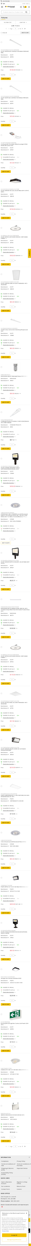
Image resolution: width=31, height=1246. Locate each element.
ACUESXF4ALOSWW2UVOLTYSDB (10, 466)
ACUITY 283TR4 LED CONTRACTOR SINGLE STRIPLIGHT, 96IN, (15, 52)
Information (15, 1157)
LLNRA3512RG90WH (6, 840)
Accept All (14, 1235)
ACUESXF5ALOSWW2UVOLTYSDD (10, 560)
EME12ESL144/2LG (5, 1113)
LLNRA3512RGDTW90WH (7, 512)
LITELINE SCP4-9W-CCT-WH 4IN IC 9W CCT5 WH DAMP (15, 1070)
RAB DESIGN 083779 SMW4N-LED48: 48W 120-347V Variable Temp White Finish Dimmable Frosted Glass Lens (15, 610)
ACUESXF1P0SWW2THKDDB (8, 930)
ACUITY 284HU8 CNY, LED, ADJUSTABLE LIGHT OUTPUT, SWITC (15, 191)
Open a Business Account (6, 1182)
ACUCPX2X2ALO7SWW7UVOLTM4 (10, 701)
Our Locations (5, 1186)
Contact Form (5, 1189)
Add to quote (6, 543)
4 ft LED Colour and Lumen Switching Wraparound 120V (14, 330)
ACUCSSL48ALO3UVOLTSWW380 (10, 96)
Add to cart (5, 78)
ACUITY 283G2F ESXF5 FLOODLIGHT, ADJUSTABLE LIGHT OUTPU (15, 562)
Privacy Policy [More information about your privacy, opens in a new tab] (5, 1231)
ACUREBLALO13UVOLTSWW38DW (10, 654)
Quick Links (15, 1178)
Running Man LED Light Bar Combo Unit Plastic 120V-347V (15, 1024)
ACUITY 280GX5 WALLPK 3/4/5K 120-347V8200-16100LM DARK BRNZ (13, 749)
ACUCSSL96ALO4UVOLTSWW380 (10, 50)
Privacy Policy (21, 1161)
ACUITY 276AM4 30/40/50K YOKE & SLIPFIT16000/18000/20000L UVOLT (10, 468)
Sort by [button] (22, 22)
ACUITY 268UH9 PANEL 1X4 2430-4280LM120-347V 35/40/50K (14, 284)
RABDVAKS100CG (5, 374)
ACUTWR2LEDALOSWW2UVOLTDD (10, 747)
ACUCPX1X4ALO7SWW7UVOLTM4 (10, 282)
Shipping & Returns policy (7, 1169)
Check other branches (8, 66)
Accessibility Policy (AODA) (7, 1173)
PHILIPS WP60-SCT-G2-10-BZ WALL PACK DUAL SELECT (15, 887)
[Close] (26, 1213)
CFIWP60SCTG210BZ (6, 885)
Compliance (5, 1161)
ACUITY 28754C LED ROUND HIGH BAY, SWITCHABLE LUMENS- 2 (14, 237)
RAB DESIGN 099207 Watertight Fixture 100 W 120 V (14, 376)
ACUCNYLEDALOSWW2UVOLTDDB (10, 189)
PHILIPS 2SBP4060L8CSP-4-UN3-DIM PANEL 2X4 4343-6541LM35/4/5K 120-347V (15, 796)
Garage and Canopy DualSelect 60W (11, 978)
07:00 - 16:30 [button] (25, 3)
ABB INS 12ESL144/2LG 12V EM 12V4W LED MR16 (13, 1115)
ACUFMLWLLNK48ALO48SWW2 (9, 328)
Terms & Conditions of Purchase (24, 1164)
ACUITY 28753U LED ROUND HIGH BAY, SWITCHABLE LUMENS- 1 (14, 656)
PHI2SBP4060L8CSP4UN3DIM (9, 794)
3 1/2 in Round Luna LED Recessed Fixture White (13, 841)
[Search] (15, 12)
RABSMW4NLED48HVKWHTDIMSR (10, 607)
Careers (19, 1189)
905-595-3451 (15, 1201)
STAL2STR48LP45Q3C (7, 420)
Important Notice (22, 1168)
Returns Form (21, 1186)
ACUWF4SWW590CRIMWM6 (8, 143)
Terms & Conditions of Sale (8, 1164)
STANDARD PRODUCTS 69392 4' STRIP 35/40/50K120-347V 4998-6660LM (15, 422)
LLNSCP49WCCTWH (6, 1068)
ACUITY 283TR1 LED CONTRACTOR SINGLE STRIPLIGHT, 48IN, (15, 98)
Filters (7, 22)
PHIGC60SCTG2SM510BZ (8, 977)
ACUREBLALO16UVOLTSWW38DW (10, 235)
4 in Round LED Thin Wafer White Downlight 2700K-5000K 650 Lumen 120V (14, 145)
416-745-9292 (6, 1)
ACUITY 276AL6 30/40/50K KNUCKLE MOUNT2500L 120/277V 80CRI (14, 932)
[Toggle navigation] (2, 7)
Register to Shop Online (22, 1182)
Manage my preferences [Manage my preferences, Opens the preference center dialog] (14, 1239)
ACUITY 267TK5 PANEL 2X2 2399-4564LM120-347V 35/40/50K (14, 703)
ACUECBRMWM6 (5, 1022)
